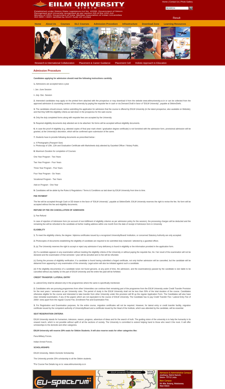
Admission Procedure (106, 24)
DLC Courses (82, 24)
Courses (65, 24)
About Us (51, 24)
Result (176, 17)
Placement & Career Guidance (94, 63)
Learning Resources (175, 24)
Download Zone (150, 24)
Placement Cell (123, 63)
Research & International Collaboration (54, 63)
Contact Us (174, 2)
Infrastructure (129, 24)
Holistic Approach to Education (151, 63)
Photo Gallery (187, 2)
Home (165, 2)
